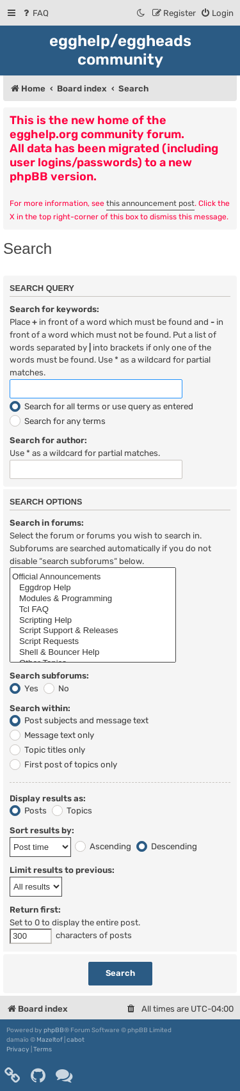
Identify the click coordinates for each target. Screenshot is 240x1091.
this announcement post (150, 203)
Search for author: (48, 440)
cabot (75, 1040)
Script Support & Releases (93, 630)
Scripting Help (93, 620)
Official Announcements (93, 577)
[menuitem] (35, 13)
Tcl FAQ (93, 609)
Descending (166, 846)
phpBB (54, 1030)
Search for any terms (58, 421)
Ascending (103, 846)
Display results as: (48, 798)
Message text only (52, 735)
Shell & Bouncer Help (93, 652)
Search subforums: (49, 675)
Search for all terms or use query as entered (101, 406)
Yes (24, 688)
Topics (72, 810)
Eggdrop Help (93, 588)
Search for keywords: (54, 309)
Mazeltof (49, 1040)
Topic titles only (47, 750)
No (56, 688)
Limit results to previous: (62, 870)
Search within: (40, 708)
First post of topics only (63, 764)
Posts (28, 810)
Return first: (35, 909)
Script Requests (93, 641)
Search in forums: (47, 523)
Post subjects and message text (79, 720)
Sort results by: (42, 830)
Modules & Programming (93, 598)
